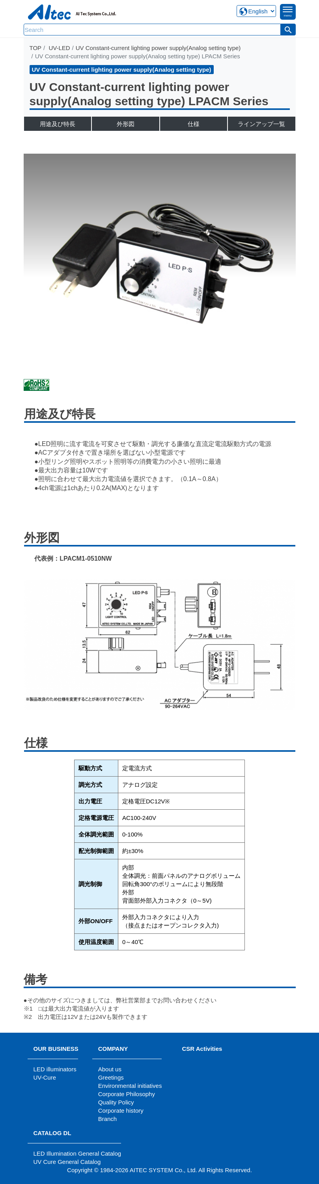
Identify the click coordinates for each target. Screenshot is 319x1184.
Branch (107, 1118)
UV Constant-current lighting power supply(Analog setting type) (158, 48)
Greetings (111, 1077)
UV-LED (59, 48)
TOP (36, 48)
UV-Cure (45, 1077)
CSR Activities (202, 1048)
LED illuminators (55, 1069)
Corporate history (121, 1110)
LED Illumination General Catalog (77, 1153)
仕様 (194, 124)
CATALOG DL (52, 1133)
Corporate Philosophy (126, 1094)
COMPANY (113, 1048)
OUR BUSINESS (56, 1048)
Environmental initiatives (130, 1085)
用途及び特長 (57, 124)
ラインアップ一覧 (261, 124)
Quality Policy (116, 1102)
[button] (288, 29)
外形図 (125, 124)
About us (109, 1069)
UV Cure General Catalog (67, 1161)
